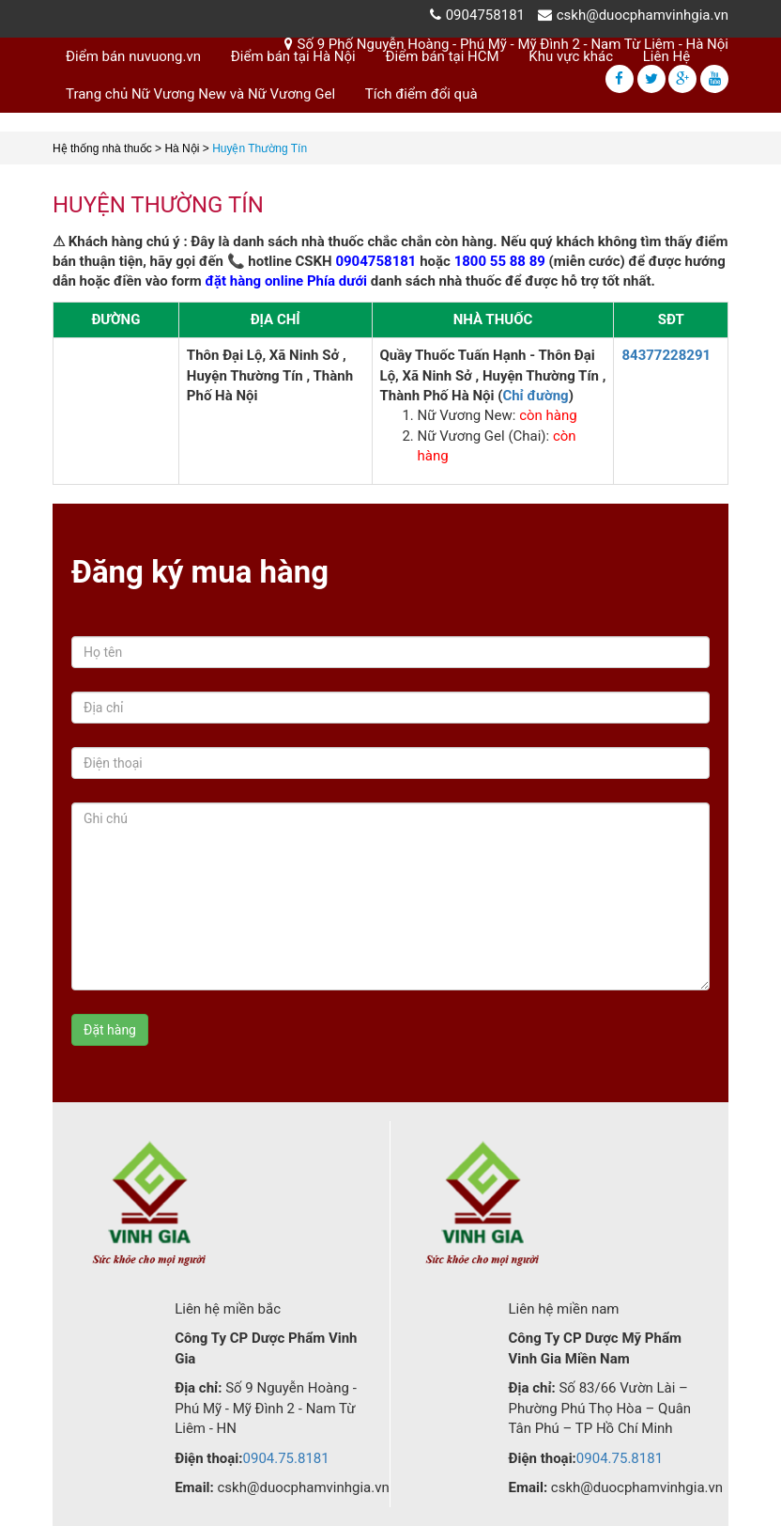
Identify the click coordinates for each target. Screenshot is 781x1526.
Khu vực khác (570, 56)
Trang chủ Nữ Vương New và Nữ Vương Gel (200, 94)
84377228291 (666, 355)
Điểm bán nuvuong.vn (133, 56)
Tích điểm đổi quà (421, 94)
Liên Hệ (666, 56)
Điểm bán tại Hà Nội (293, 56)
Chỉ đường (535, 395)
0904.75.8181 (286, 1458)
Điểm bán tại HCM (442, 56)
